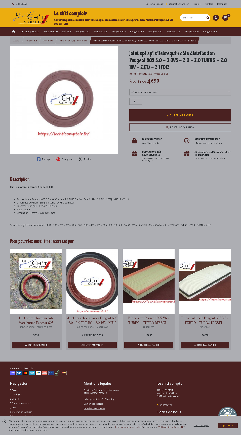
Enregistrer (64, 159)
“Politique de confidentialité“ (171, 427)
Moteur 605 (48, 40)
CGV (13, 407)
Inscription (222, 4)
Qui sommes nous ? (20, 403)
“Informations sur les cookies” (129, 427)
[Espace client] (216, 17)
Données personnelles (94, 408)
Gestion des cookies (93, 403)
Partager (44, 159)
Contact (209, 4)
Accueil (16, 40)
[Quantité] (135, 101)
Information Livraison (21, 412)
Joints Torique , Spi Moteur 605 (149, 73)
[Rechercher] (208, 17)
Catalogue (16, 394)
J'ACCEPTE (228, 425)
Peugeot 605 (31, 40)
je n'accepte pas (201, 425)
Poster (84, 159)
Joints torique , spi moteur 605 (73, 40)
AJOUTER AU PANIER (180, 115)
